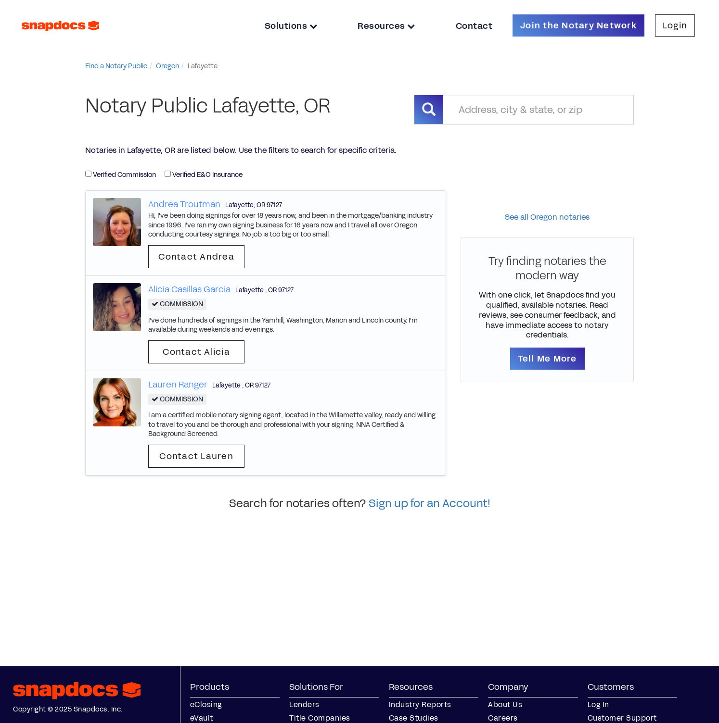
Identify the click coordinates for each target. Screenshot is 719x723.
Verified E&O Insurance (204, 174)
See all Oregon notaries (547, 217)
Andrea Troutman (184, 204)
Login (675, 25)
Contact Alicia (196, 352)
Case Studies (413, 718)
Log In (598, 704)
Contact (474, 26)
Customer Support (622, 718)
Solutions (291, 26)
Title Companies (319, 718)
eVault (201, 718)
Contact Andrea (196, 256)
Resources (386, 26)
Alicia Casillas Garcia (189, 289)
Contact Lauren (196, 456)
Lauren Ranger (177, 384)
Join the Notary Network (578, 25)
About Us (505, 704)
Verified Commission (120, 174)
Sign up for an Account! (429, 503)
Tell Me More (547, 358)
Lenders (304, 704)
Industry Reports (420, 704)
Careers (503, 718)
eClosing (206, 704)
